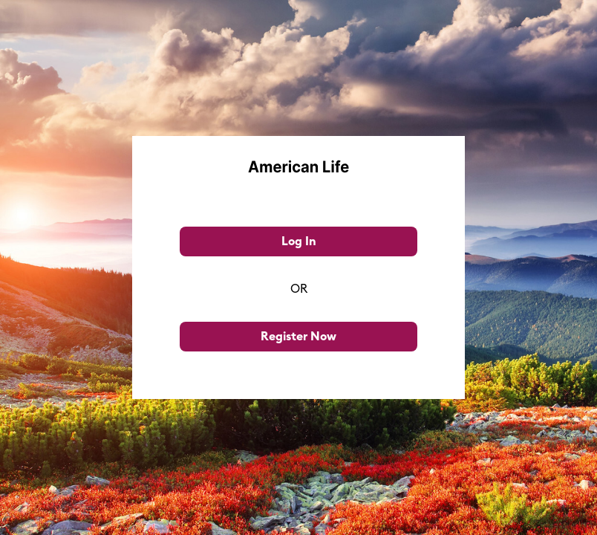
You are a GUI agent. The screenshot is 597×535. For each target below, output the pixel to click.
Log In (298, 241)
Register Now (298, 337)
